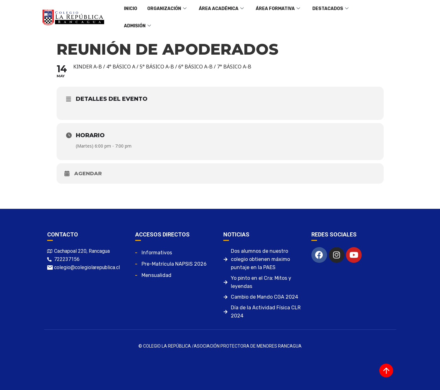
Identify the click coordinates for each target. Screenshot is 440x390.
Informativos (157, 253)
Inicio (129, 17)
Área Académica (216, 17)
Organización (164, 17)
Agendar (88, 173)
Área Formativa (271, 17)
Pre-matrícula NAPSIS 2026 (174, 264)
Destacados (321, 17)
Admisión (362, 17)
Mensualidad (156, 275)
